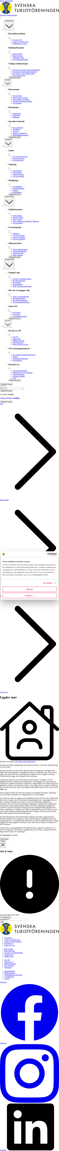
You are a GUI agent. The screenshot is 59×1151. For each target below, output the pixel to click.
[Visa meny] (1, 17)
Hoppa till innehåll (6, 1)
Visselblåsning (9, 977)
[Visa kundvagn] (5, 386)
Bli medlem (8, 938)
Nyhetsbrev (8, 967)
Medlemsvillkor (9, 973)
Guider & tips (8, 956)
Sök (1, 388)
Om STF (7, 960)
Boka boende (4, 500)
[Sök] (23, 389)
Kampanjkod (4, 919)
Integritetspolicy (9, 971)
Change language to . (10, 398)
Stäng (3, 843)
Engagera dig (8, 954)
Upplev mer (4, 692)
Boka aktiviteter (9, 951)
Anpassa (29, 595)
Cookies (7, 979)
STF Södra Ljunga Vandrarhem (25, 761)
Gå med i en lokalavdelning (13, 953)
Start (1, 404)
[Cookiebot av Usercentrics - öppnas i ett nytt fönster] (47, 554)
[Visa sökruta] (3, 386)
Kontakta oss (8, 943)
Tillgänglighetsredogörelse (13, 975)
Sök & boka (4, 839)
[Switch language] (1, 386)
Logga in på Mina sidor (12, 940)
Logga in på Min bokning (12, 942)
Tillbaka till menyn (6, 384)
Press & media (9, 966)
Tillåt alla (29, 589)
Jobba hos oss (8, 962)
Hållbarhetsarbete (10, 964)
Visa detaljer (47, 583)
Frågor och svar (9, 945)
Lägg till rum (5, 917)
